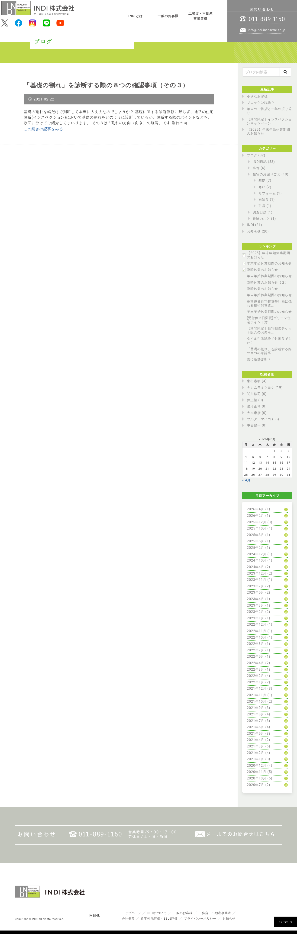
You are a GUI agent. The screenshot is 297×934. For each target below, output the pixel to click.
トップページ (131, 913)
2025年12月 (256, 522)
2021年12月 (256, 689)
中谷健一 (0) (257, 425)
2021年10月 (256, 702)
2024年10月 (256, 560)
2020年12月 (256, 766)
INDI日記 (260, 162)
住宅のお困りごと (267, 174)
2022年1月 (255, 682)
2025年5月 (255, 541)
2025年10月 (256, 528)
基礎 (261, 181)
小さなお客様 (257, 96)
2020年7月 (255, 785)
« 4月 (246, 480)
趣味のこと (261, 219)
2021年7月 (255, 721)
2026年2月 (255, 516)
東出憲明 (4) (257, 381)
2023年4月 (255, 599)
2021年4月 (255, 740)
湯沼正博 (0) (257, 406)
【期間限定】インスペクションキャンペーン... (269, 121)
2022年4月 (255, 663)
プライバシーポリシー (200, 918)
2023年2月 (255, 612)
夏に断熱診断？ (259, 359)
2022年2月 (255, 676)
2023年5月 (255, 593)
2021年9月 (255, 708)
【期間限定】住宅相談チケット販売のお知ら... (269, 330)
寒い (261, 187)
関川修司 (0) (257, 394)
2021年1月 (255, 759)
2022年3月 (255, 670)
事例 (256, 168)
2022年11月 (256, 631)
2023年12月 (256, 573)
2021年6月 (255, 727)
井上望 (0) (255, 400)
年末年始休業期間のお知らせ (269, 263)
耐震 (261, 206)
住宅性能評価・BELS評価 (159, 918)
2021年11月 (256, 695)
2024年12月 (256, 554)
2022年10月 (256, 638)
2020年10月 (256, 778)
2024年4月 (255, 567)
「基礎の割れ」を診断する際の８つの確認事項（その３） (106, 85)
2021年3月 (255, 746)
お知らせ (254, 231)
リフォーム (267, 193)
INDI (250, 225)
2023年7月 (255, 586)
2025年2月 (255, 548)
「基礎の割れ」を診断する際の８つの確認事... (269, 351)
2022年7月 (255, 650)
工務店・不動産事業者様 (200, 16)
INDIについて (157, 913)
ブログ (252, 155)
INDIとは (135, 16)
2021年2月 (255, 753)
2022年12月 (256, 625)
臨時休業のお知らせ (262, 270)
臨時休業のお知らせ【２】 (268, 282)
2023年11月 (256, 580)
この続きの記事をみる (43, 129)
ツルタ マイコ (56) (263, 419)
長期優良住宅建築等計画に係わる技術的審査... (269, 303)
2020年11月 (256, 772)
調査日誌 (260, 212)
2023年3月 (255, 606)
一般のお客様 (168, 16)
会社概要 (128, 918)
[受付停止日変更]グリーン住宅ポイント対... (269, 320)
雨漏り (263, 200)
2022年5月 (255, 657)
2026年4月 (255, 509)
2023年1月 (255, 618)
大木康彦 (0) (257, 413)
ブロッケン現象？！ (262, 103)
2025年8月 (255, 535)
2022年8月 (255, 644)
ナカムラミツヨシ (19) (265, 388)
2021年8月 (255, 714)
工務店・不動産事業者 (215, 913)
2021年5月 (255, 734)
